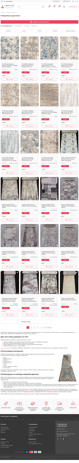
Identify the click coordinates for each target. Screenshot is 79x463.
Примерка (3, 446)
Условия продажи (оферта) (35, 437)
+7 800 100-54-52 (66, 1)
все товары (48, 331)
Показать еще (39, 324)
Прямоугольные (4, 430)
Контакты (31, 438)
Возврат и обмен (32, 445)
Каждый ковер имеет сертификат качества (46, 409)
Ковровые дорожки (5, 432)
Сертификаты (32, 432)
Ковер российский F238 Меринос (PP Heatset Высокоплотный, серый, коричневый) (48, 301)
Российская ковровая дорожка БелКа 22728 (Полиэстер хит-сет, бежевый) (67, 113)
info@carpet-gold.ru (61, 431)
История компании (33, 430)
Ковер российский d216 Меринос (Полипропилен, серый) (48, 207)
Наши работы (32, 433)
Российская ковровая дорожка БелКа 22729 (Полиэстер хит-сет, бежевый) (47, 160)
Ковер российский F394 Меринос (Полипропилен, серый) (68, 207)
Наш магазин (73, 408)
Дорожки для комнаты (6, 351)
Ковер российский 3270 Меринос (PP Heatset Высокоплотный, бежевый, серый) (29, 301)
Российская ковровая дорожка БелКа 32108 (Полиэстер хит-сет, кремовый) (67, 65)
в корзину (11, 79)
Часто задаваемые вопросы (35, 446)
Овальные (3, 435)
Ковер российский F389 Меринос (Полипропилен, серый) (68, 254)
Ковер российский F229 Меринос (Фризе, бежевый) (29, 206)
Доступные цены (6, 408)
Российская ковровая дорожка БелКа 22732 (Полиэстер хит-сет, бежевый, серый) (27, 160)
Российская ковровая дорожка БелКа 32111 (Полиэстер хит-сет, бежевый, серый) (27, 65)
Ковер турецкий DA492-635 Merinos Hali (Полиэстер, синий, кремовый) (68, 160)
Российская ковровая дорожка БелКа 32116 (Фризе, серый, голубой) (10, 65)
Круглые (3, 433)
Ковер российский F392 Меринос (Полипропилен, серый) (9, 254)
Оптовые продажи (5, 450)
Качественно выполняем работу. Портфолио (19, 409)
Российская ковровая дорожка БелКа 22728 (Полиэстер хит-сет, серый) (9, 160)
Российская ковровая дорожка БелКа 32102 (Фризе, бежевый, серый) (49, 113)
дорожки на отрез (29, 393)
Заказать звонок (73, 6)
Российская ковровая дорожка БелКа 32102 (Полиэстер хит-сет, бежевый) (27, 113)
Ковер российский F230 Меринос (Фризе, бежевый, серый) (9, 207)
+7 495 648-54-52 (56, 1)
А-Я (76, 422)
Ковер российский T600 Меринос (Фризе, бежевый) (68, 300)
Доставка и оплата (5, 445)
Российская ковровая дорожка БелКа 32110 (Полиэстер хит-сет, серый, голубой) (49, 65)
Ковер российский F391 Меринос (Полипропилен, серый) (29, 254)
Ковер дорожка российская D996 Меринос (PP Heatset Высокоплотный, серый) (9, 301)
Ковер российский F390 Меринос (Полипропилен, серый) (48, 254)
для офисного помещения (52, 393)
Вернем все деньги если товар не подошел (33, 409)
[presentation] (77, 32)
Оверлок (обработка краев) (7, 448)
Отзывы (30, 435)
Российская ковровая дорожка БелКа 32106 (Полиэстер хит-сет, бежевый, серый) (8, 113)
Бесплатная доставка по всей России (59, 409)
